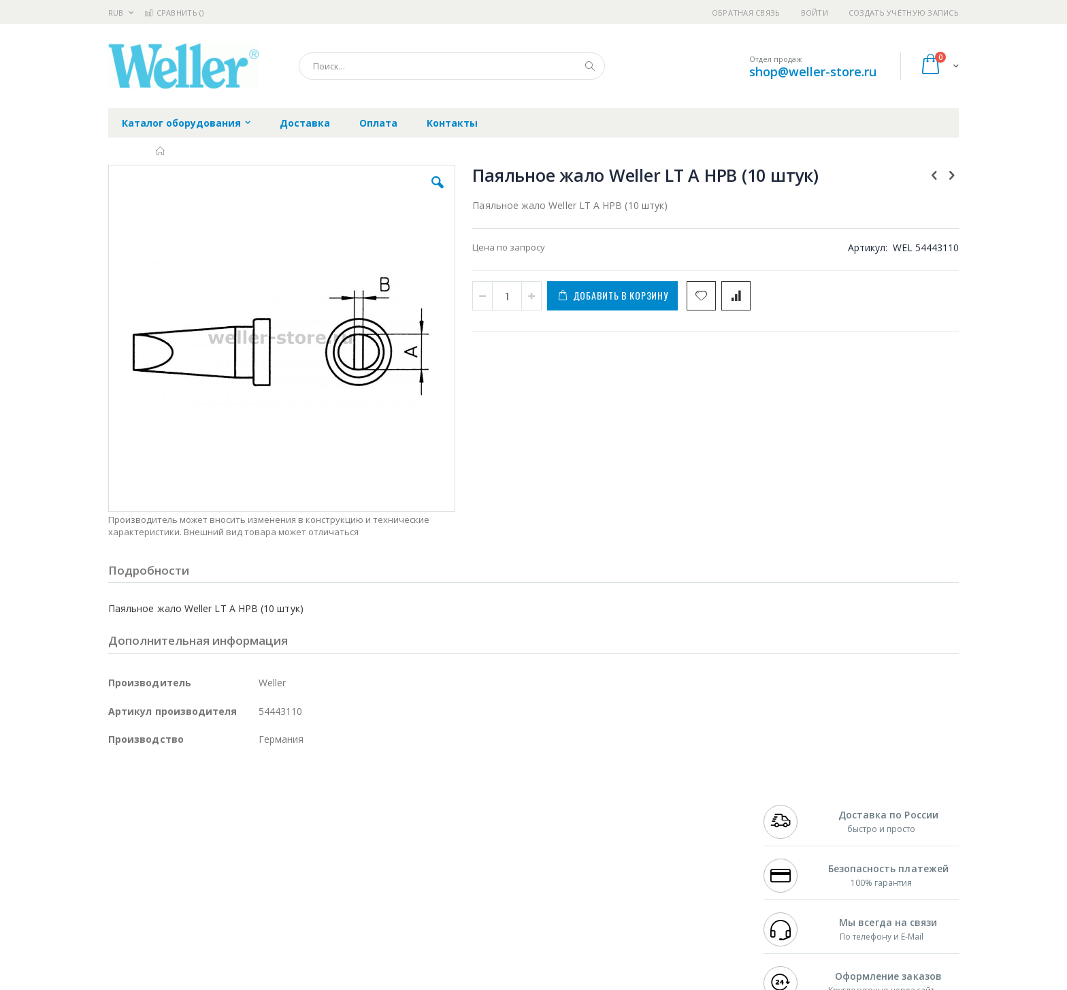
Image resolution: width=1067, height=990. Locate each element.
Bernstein (128, 925)
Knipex (175, 925)
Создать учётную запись (904, 12)
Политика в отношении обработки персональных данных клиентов (475, 865)
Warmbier (173, 899)
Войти (814, 12)
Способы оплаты (653, 858)
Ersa (157, 805)
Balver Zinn (131, 846)
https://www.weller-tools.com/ (335, 980)
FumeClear (163, 819)
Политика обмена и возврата (463, 832)
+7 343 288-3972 (793, 832)
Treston (124, 899)
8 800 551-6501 (797, 846)
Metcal (211, 819)
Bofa (118, 819)
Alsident (294, 805)
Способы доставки (657, 832)
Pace (215, 805)
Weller (251, 805)
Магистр (313, 819)
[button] (351, 192)
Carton (260, 872)
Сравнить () (174, 12)
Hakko (121, 805)
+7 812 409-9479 (793, 819)
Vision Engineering (146, 872)
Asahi (255, 846)
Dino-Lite (215, 872)
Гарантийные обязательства (462, 805)
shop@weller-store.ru (812, 71)
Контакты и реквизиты (667, 805)
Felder (218, 846)
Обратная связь (746, 12)
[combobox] (452, 66)
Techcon (224, 899)
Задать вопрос (431, 899)
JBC (185, 805)
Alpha (180, 846)
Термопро (260, 819)
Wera (214, 925)
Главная (161, 151)
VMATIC (270, 899)
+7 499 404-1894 (793, 805)
